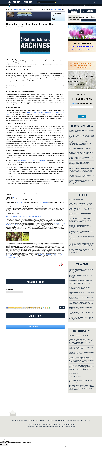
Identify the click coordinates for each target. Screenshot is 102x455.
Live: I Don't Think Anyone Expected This (80, 148)
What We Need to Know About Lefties (79, 335)
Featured (15, 5)
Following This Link (13, 257)
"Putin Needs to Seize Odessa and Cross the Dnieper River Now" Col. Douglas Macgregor (81, 303)
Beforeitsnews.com (19, 9)
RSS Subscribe (78, 420)
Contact (36, 420)
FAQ (31, 420)
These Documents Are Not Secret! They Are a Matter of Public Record (81, 353)
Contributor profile (21, 19)
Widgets (87, 420)
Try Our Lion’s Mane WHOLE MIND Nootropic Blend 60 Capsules (23, 216)
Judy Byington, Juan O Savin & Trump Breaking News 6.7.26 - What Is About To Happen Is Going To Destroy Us (80, 143)
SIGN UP (74, 103)
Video (67, 5)
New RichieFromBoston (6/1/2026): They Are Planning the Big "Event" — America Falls (81, 318)
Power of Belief (41, 5)
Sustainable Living (50, 5)
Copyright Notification (65, 420)
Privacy (42, 420)
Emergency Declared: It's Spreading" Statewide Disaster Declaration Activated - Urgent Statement (80, 164)
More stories (28, 19)
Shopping (84, 5)
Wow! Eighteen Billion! (75, 376)
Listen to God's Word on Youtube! (82, 46)
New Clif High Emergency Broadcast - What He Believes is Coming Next (81, 158)
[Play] (81, 32)
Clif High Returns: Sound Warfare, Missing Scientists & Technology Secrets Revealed (80, 204)
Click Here (20, 202)
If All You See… (73, 373)
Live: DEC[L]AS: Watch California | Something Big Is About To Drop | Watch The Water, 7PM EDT (81, 137)
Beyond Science (32, 5)
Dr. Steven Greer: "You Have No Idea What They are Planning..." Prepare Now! (81, 152)
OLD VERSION (88, 11)
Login (89, 2)
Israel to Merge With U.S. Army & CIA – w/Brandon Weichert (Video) (79, 287)
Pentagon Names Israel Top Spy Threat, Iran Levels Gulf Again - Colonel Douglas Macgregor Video (81, 182)
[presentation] (81, 112)
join (14, 197)
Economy (20, 5)
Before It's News (22, 2)
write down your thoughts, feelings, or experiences (31, 160)
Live (64, 5)
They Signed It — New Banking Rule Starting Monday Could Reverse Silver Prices (81, 176)
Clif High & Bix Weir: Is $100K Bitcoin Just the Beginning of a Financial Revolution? (81, 209)
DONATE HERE (74, 11)
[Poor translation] (5, 444)
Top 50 (72, 5)
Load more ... (35, 326)
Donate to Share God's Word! (81, 50)
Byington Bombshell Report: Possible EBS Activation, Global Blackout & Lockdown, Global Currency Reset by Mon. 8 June (80, 282)
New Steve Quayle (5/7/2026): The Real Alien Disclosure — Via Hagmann (81, 348)
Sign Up (93, 2)
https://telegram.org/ (89, 79)
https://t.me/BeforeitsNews (76, 84)
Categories (91, 5)
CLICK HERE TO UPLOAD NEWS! (88, 20)
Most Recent (78, 5)
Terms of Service (51, 420)
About (14, 420)
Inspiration (59, 5)
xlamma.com (47, 137)
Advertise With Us (23, 420)
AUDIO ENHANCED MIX (76, 199)
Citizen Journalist (43, 202)
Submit (82, 116)
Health (25, 5)
